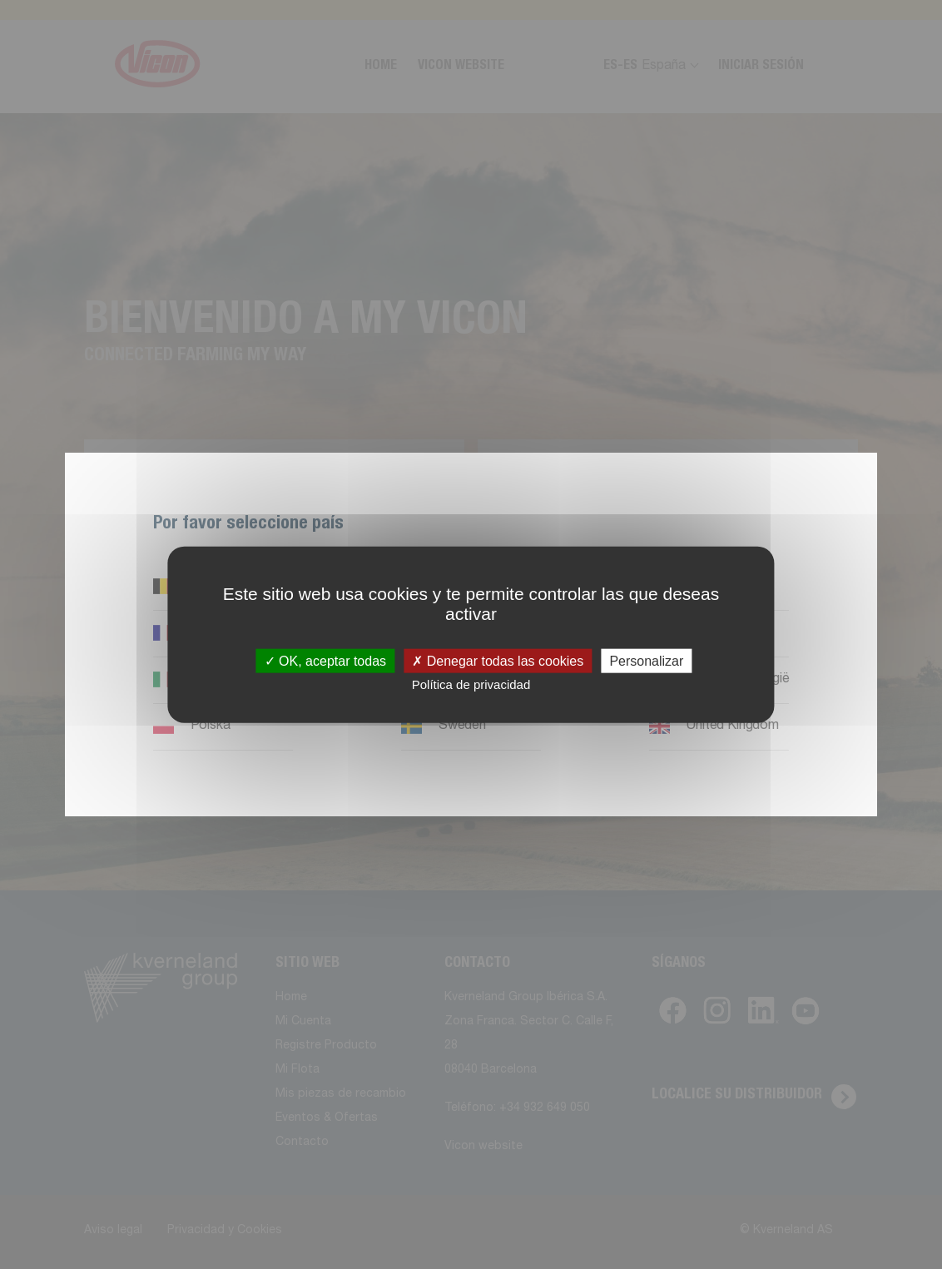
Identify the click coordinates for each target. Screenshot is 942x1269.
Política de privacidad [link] (471, 684)
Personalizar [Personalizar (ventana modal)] (646, 660)
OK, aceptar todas (325, 660)
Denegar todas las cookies (497, 660)
